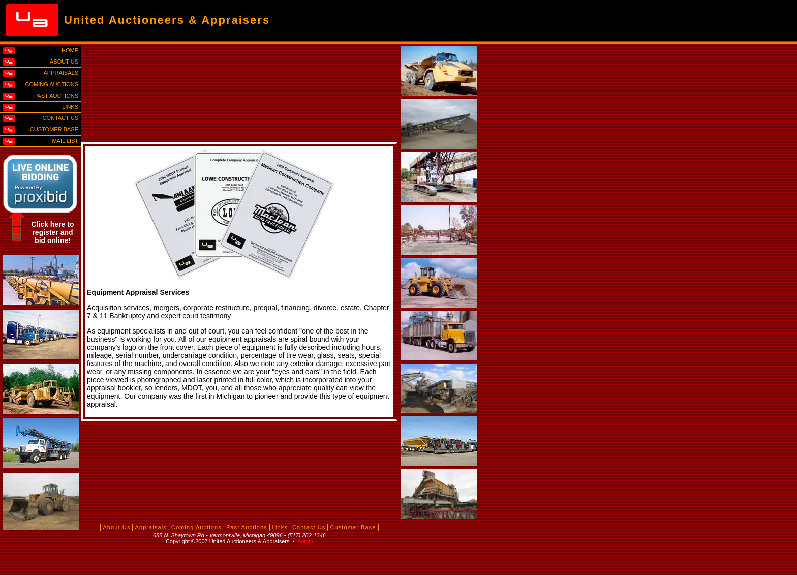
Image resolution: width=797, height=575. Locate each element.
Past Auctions (246, 527)
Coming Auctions (196, 527)
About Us (116, 527)
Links (280, 527)
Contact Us (308, 527)
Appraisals (150, 527)
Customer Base (353, 527)
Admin (305, 541)
